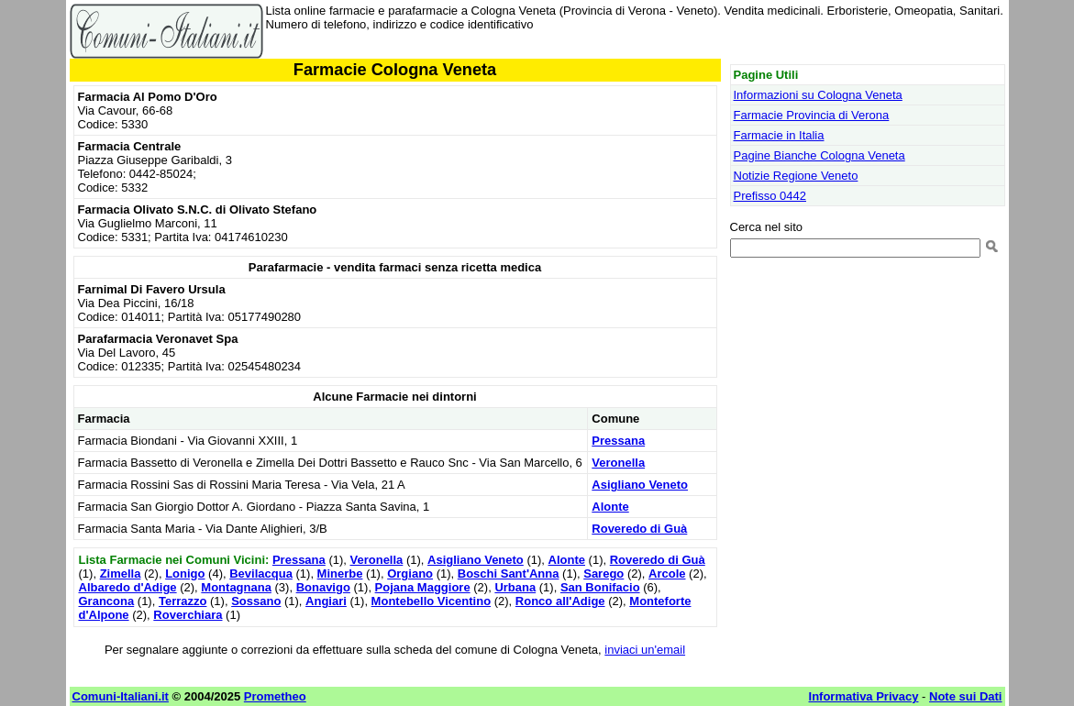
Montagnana (236, 587)
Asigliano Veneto (640, 484)
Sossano (256, 601)
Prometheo (275, 696)
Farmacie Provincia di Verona (812, 115)
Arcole (666, 573)
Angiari (326, 601)
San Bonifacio (600, 587)
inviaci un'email (644, 649)
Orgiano (410, 573)
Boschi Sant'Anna (508, 573)
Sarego (603, 573)
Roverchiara (187, 615)
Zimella (120, 573)
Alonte (610, 506)
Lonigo (185, 573)
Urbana (515, 587)
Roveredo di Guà (639, 528)
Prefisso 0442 (770, 196)
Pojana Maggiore (423, 587)
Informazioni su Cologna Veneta (818, 95)
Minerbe (340, 573)
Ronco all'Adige (560, 601)
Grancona (107, 601)
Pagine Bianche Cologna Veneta (819, 155)
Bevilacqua (261, 573)
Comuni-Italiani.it (120, 696)
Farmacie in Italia (779, 135)
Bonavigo (323, 587)
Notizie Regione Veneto (796, 175)
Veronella (618, 462)
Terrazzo (183, 601)
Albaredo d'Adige (128, 587)
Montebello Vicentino (431, 601)
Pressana (618, 440)
